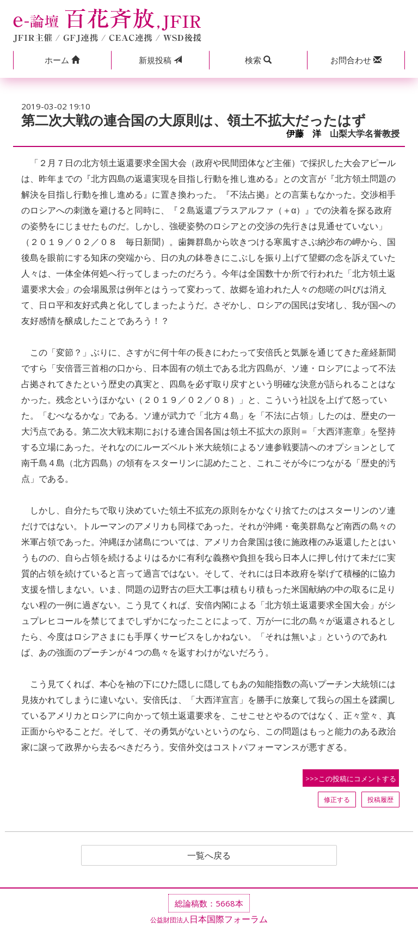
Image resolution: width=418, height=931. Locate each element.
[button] (62, 60)
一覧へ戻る (209, 855)
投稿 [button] (160, 59)
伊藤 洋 (303, 133)
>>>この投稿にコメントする (350, 778)
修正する (337, 799)
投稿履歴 (380, 799)
